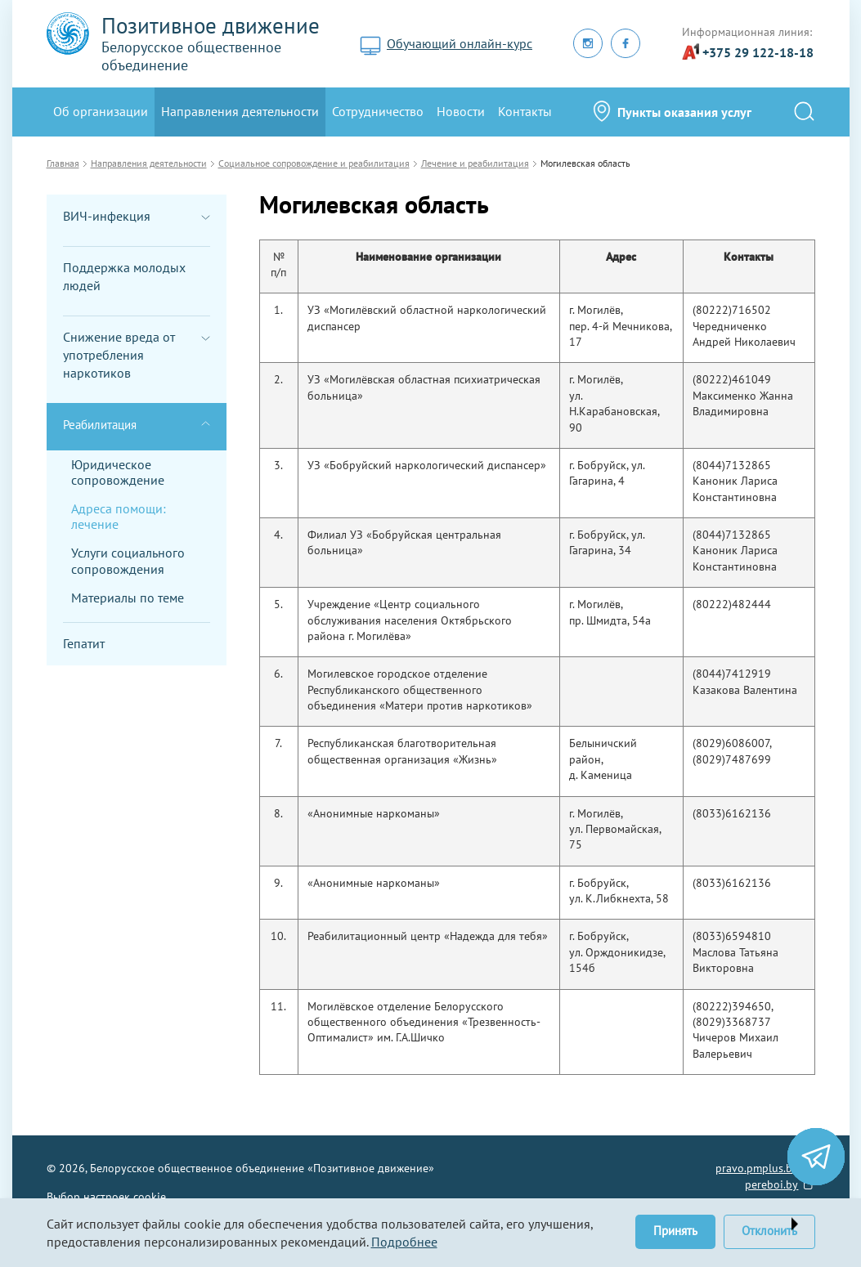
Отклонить (769, 1230)
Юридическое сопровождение (117, 472)
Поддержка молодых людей (124, 276)
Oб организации (100, 111)
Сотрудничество (378, 111)
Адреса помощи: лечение (118, 516)
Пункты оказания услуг (684, 112)
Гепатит (84, 643)
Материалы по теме (127, 597)
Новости (461, 111)
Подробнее (404, 1241)
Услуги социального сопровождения (128, 560)
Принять (675, 1230)
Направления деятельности (240, 111)
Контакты (525, 111)
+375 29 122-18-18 (758, 52)
